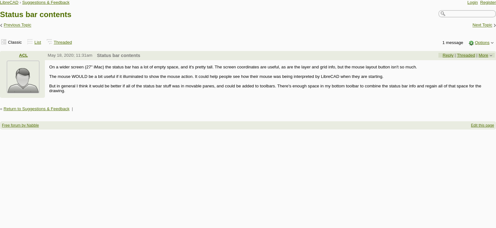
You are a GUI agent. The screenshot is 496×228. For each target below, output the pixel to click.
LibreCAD (9, 2)
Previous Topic (17, 25)
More (483, 55)
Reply (448, 55)
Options (482, 42)
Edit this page (482, 125)
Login (473, 2)
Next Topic (483, 25)
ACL (23, 55)
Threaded (63, 42)
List (37, 42)
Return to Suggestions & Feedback (36, 108)
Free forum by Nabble (20, 125)
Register (488, 2)
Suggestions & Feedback (45, 2)
